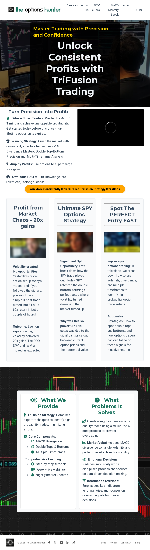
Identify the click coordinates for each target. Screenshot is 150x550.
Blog (137, 542)
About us (85, 8)
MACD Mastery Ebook (113, 10)
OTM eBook (96, 8)
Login (125, 5)
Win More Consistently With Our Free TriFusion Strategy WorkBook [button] (75, 189)
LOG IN (137, 10)
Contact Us (126, 542)
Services (72, 5)
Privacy (113, 542)
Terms (102, 542)
